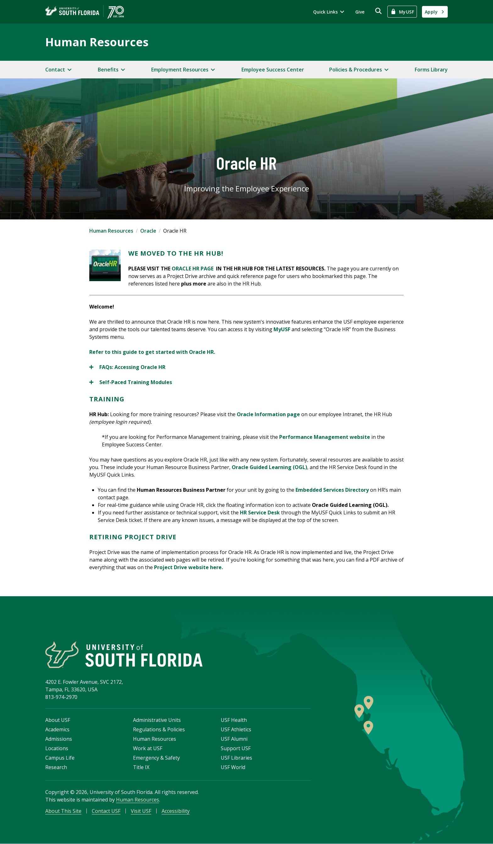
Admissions (58, 739)
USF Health (234, 720)
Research (56, 767)
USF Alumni (234, 739)
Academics (57, 729)
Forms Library (431, 69)
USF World (233, 767)
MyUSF (282, 329)
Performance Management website (324, 436)
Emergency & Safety (156, 758)
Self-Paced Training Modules (130, 382)
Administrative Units (157, 720)
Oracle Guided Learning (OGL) (269, 467)
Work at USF (147, 748)
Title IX (141, 767)
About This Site (63, 811)
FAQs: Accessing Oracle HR (127, 367)
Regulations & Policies (159, 729)
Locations (56, 748)
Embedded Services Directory (332, 489)
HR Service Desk (260, 512)
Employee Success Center (272, 69)
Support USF (236, 748)
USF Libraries (236, 758)
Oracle (148, 230)
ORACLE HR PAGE (193, 268)
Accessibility (176, 811)
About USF (57, 720)
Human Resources (96, 42)
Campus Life (60, 758)
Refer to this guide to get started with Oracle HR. (152, 351)
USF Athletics (236, 729)
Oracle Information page (268, 414)
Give (359, 12)
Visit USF (141, 811)
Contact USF (106, 811)
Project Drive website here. (188, 567)
